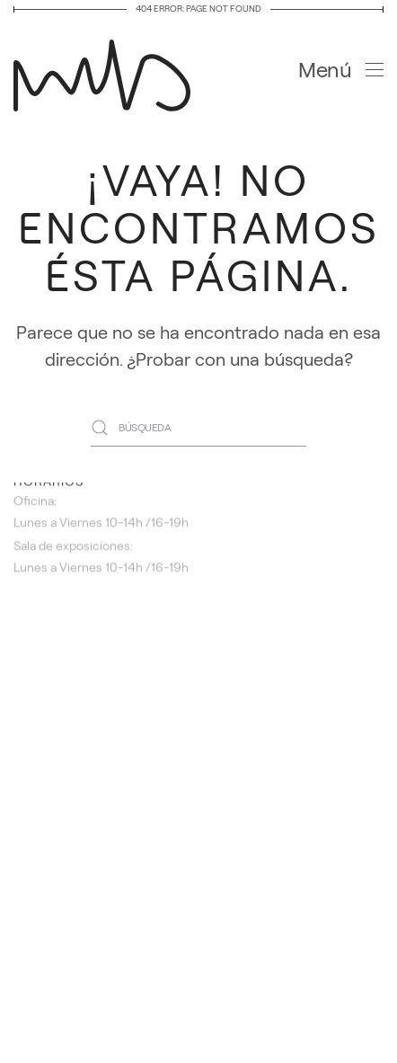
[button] (341, 70)
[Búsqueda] (198, 428)
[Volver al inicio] (107, 70)
